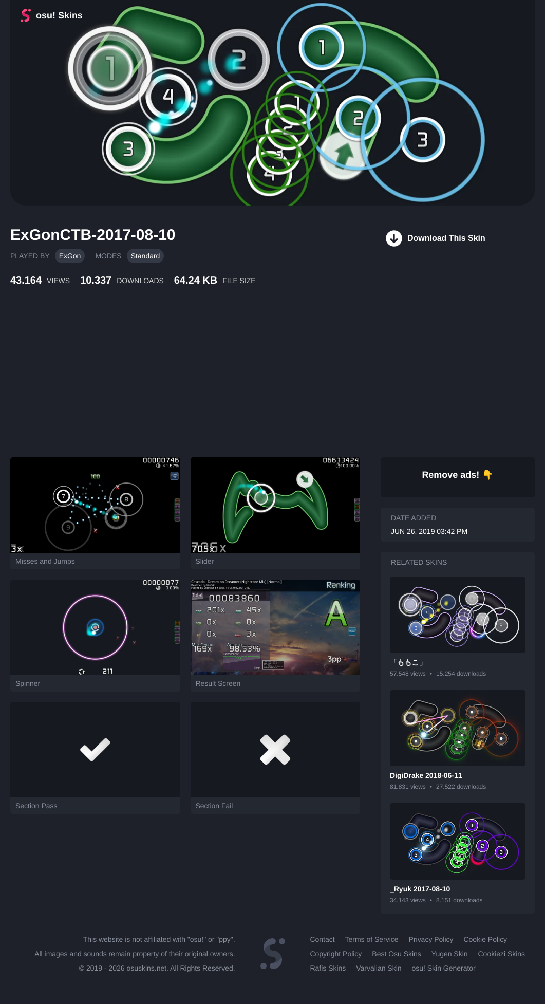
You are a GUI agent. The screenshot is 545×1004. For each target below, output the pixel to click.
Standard (145, 256)
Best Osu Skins (396, 954)
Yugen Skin (449, 954)
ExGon (70, 256)
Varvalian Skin (378, 968)
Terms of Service (372, 939)
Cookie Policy (486, 939)
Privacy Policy (431, 939)
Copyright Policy (336, 954)
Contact (322, 939)
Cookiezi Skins (501, 954)
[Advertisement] (249, 383)
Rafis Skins (328, 968)
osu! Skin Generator (444, 968)
